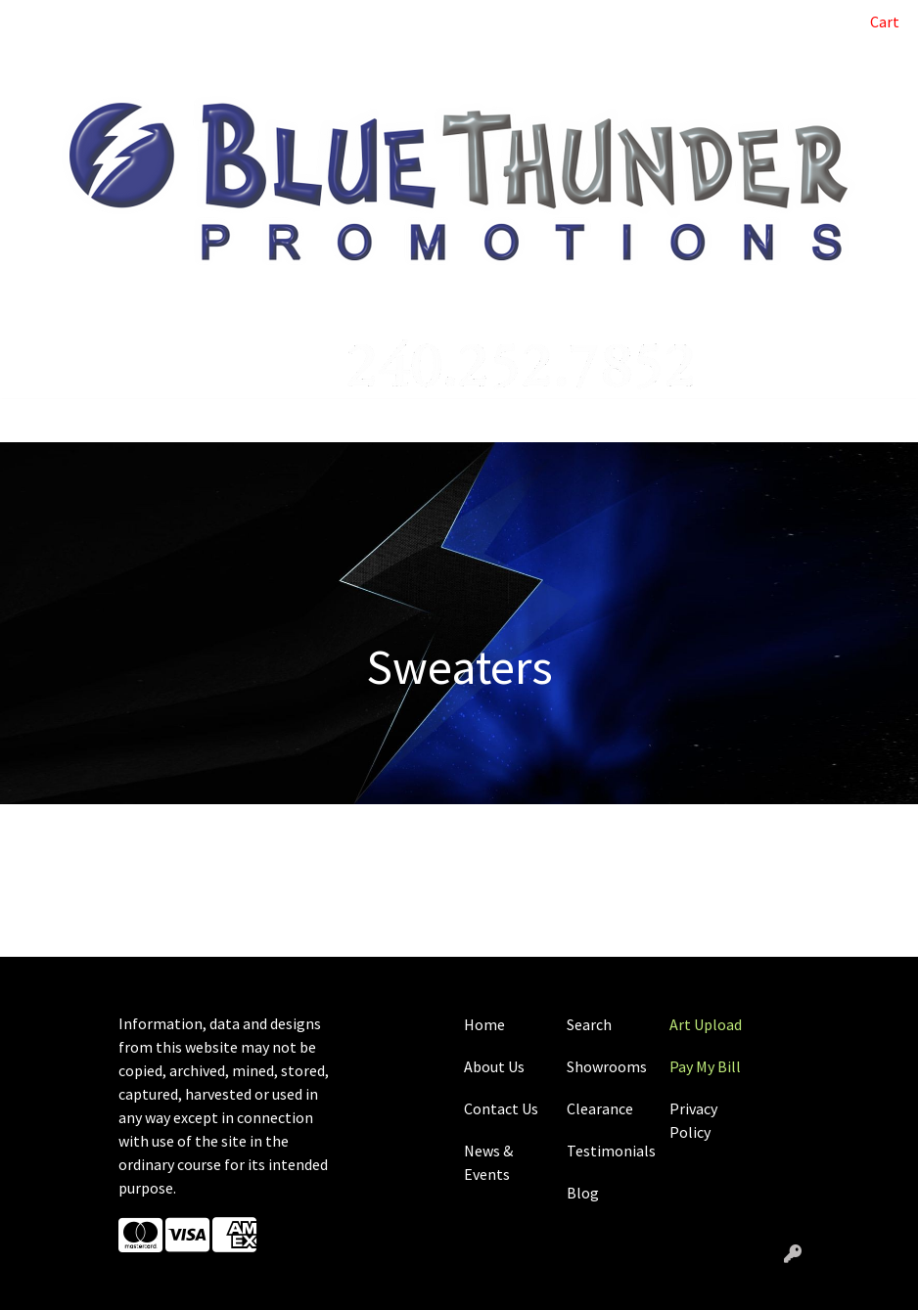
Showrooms (606, 1066)
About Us (494, 1066)
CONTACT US (62, 64)
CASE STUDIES (167, 64)
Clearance (600, 1108)
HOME (40, 21)
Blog (583, 1192)
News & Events (488, 1162)
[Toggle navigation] (30, 420)
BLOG (177, 21)
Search (801, 21)
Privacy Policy (693, 1120)
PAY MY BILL (249, 21)
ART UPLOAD (346, 21)
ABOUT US (109, 21)
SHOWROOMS (275, 64)
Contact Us (501, 1108)
